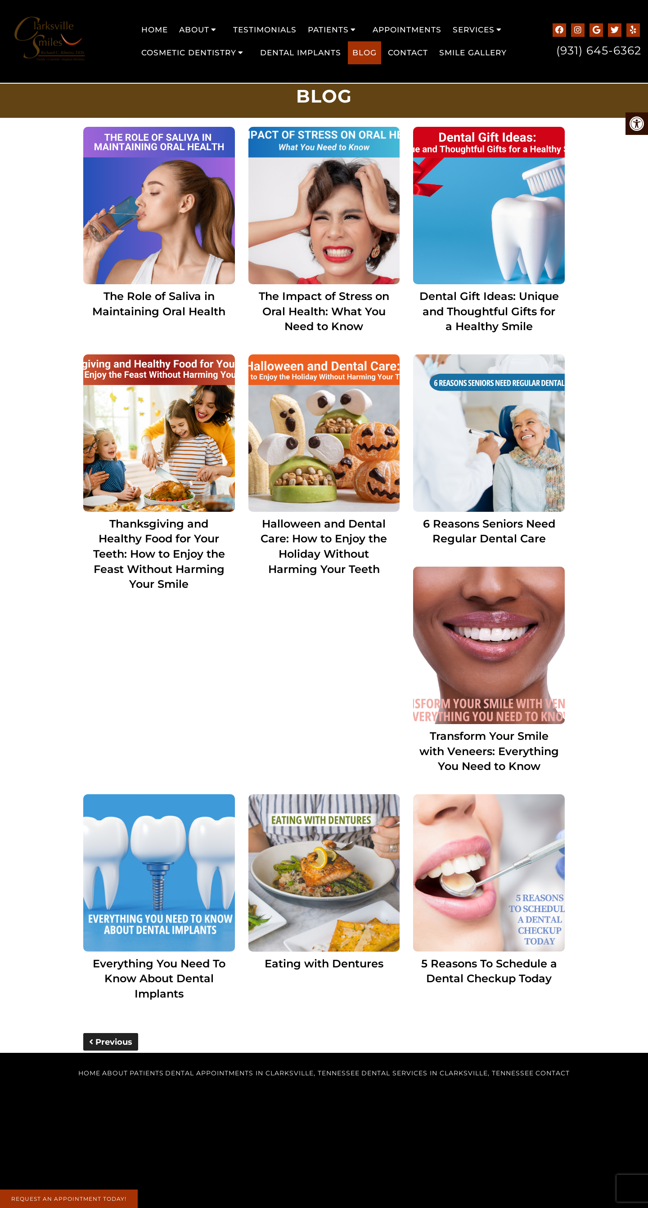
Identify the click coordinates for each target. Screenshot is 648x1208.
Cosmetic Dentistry (188, 52)
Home (154, 29)
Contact (408, 52)
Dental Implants (300, 52)
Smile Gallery (473, 52)
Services (474, 29)
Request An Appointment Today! (68, 1198)
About (194, 29)
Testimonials (265, 29)
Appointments (407, 29)
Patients (328, 29)
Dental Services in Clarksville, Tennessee (447, 1073)
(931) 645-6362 (598, 50)
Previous (110, 1042)
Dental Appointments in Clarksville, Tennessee (262, 1073)
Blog (364, 52)
